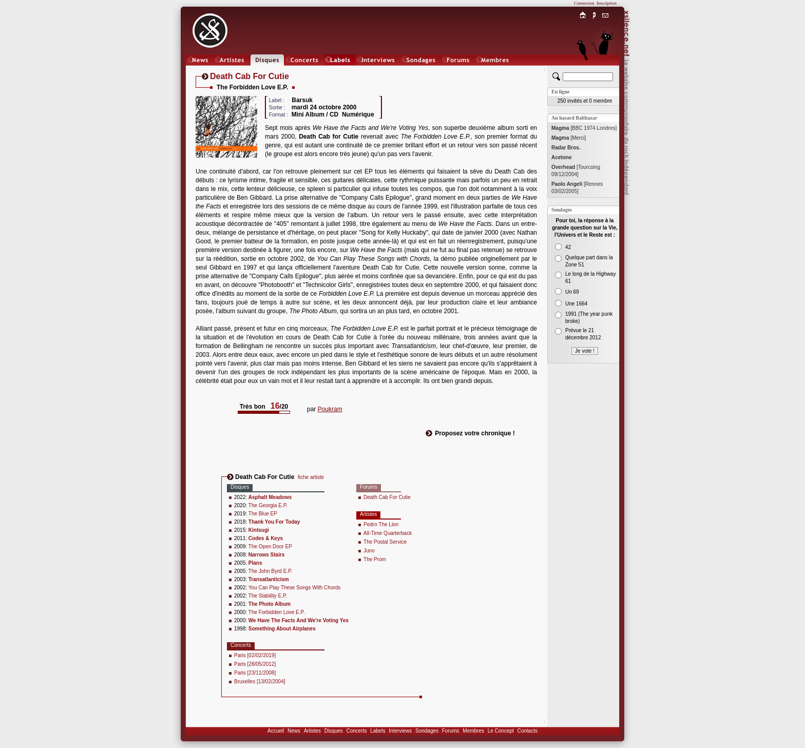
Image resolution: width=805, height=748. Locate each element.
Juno (369, 550)
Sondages (426, 731)
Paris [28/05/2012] (255, 664)
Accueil (275, 731)
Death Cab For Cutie (387, 497)
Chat (605, 70)
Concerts (356, 731)
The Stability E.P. (267, 596)
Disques (333, 731)
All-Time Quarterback (387, 533)
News (294, 731)
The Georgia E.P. (268, 505)
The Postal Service (385, 542)
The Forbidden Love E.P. (276, 612)
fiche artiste (311, 477)
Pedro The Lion (380, 524)
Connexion (584, 3)
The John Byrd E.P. (270, 571)
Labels (377, 731)
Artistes (312, 731)
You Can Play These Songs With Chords (294, 587)
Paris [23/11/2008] (255, 673)
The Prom (374, 559)
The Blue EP (262, 513)
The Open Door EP (270, 546)
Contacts (527, 731)
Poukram (330, 409)
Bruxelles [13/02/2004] (259, 681)
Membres (473, 731)
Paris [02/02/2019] (255, 655)
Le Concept (501, 731)
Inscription (607, 3)
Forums (450, 731)
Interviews (400, 731)
